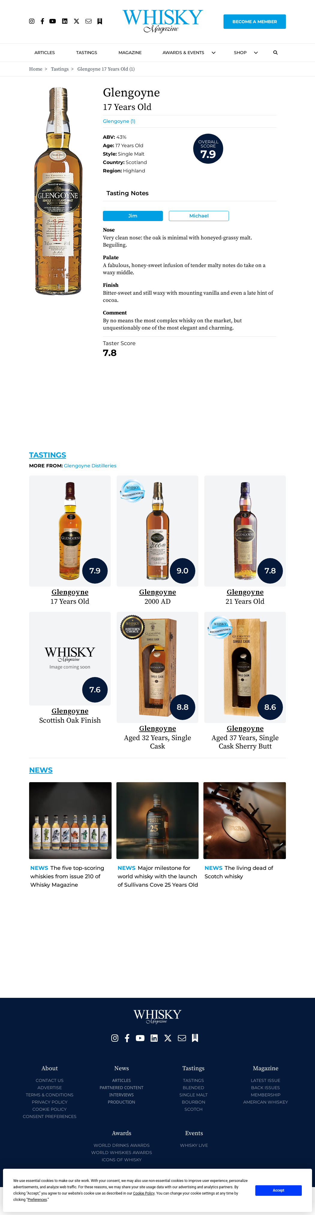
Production (121, 1102)
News (39, 868)
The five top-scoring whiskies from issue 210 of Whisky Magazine (67, 876)
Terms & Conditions (50, 1095)
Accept (278, 1190)
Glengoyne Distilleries (72, 466)
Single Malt (193, 1095)
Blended (193, 1087)
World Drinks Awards (122, 1145)
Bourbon (193, 1102)
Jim (132, 216)
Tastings (86, 52)
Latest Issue (265, 1080)
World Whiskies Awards (121, 1152)
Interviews (121, 1095)
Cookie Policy (49, 1109)
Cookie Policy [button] (143, 1193)
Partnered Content (121, 1087)
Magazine (130, 52)
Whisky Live (194, 1145)
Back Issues (265, 1087)
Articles (44, 52)
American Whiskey (265, 1102)
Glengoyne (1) (119, 121)
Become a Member (254, 21)
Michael (199, 216)
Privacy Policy (50, 1102)
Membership (265, 1095)
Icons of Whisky (122, 1159)
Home (35, 69)
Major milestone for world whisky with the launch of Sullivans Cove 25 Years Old (158, 876)
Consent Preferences (49, 1116)
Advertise (50, 1087)
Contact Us (50, 1080)
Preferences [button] (37, 1200)
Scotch (193, 1109)
